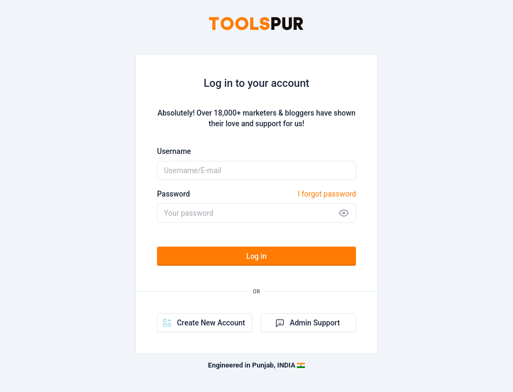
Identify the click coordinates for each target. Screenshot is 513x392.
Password (256, 194)
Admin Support (307, 322)
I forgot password (326, 194)
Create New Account (203, 322)
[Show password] (343, 213)
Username (174, 151)
